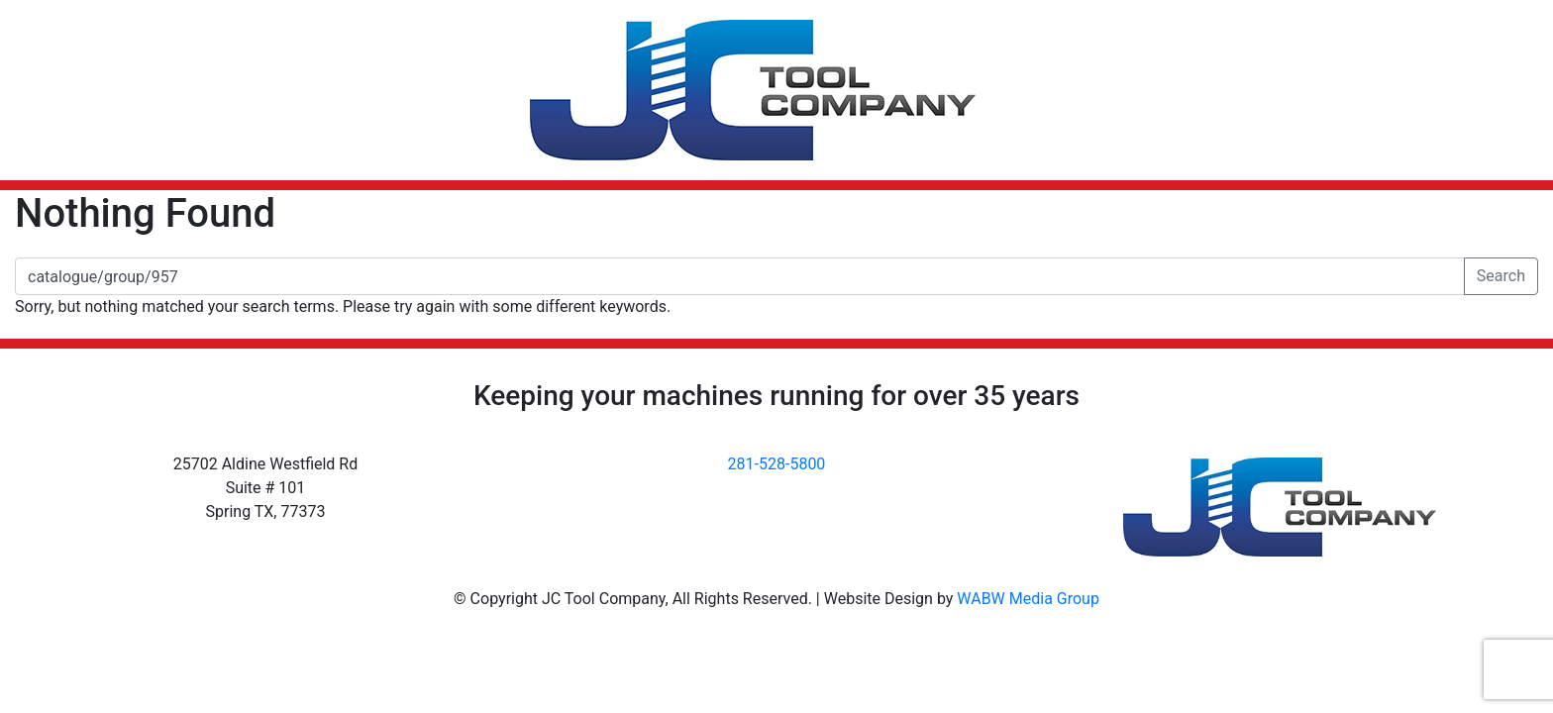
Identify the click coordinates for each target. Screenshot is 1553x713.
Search (1501, 275)
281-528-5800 (777, 464)
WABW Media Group (1028, 598)
